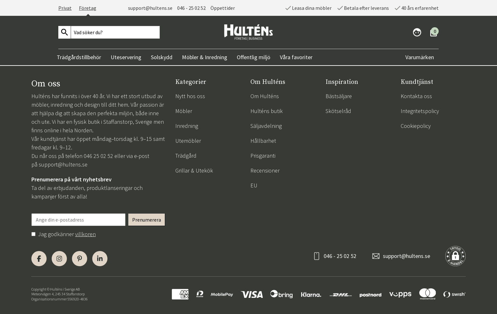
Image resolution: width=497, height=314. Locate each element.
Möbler (183, 111)
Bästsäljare (339, 96)
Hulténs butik (266, 111)
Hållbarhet (263, 140)
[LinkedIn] (99, 258)
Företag (87, 8)
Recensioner (265, 170)
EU (253, 185)
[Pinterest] (79, 258)
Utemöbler (188, 140)
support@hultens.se (150, 8)
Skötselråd (338, 111)
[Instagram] (59, 258)
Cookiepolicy (416, 125)
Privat (65, 8)
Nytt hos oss (190, 96)
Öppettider (222, 8)
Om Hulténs (264, 96)
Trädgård (186, 155)
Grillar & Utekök (194, 170)
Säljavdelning (266, 125)
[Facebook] (39, 258)
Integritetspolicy (420, 111)
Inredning (186, 125)
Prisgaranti (262, 155)
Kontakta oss (416, 96)
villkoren (85, 234)
